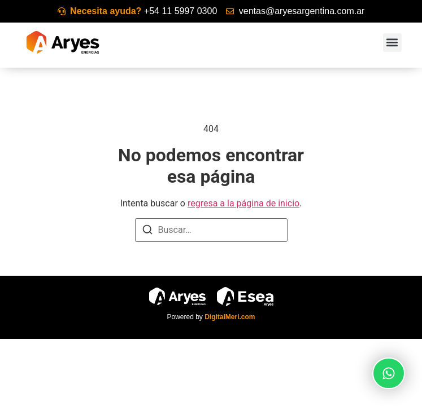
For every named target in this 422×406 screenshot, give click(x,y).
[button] (392, 42)
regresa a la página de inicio (243, 203)
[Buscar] (147, 231)
